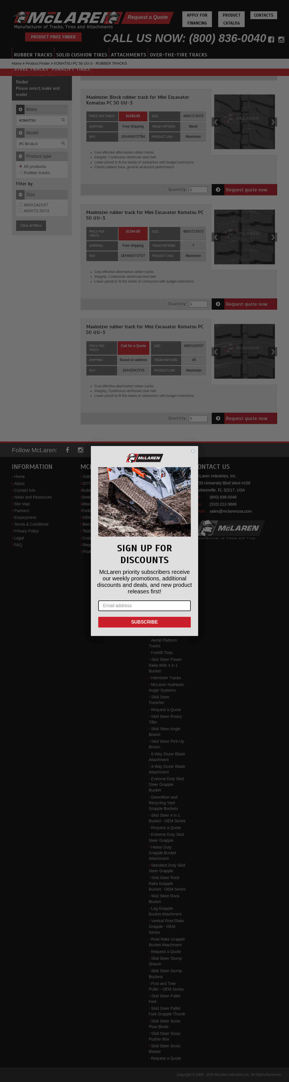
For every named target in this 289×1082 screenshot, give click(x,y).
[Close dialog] (193, 451)
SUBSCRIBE (144, 622)
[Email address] (144, 605)
